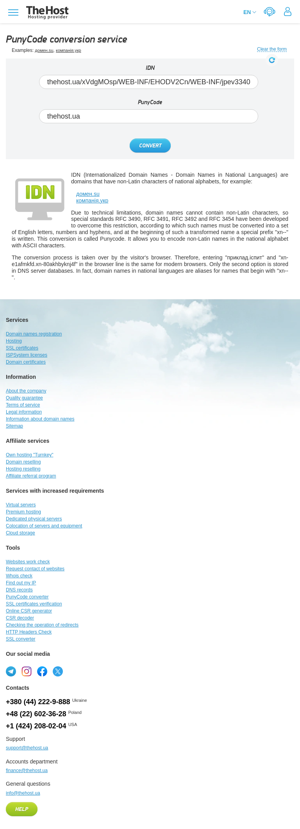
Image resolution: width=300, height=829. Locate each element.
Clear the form (272, 49)
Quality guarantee (24, 398)
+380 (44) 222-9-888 (38, 702)
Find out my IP (21, 583)
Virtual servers (21, 505)
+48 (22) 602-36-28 (36, 714)
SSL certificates (22, 348)
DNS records (19, 590)
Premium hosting (23, 512)
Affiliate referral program (31, 476)
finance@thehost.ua (27, 770)
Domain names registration (34, 334)
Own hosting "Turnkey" (29, 455)
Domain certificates (26, 362)
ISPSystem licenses (26, 355)
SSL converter (21, 639)
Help (21, 809)
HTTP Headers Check (29, 632)
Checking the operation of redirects (42, 625)
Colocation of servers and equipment (44, 526)
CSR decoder (20, 618)
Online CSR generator (29, 611)
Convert (150, 145)
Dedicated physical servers (34, 519)
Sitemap (14, 426)
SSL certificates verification (34, 604)
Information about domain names (40, 419)
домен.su (44, 50)
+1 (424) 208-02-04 (36, 726)
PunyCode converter (27, 597)
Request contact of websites (35, 569)
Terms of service (23, 405)
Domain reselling (23, 462)
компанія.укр (68, 50)
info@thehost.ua (23, 793)
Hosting (14, 341)
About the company (26, 391)
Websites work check (28, 562)
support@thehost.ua (27, 748)
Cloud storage (20, 533)
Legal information (24, 412)
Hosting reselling (23, 469)
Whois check (19, 576)
